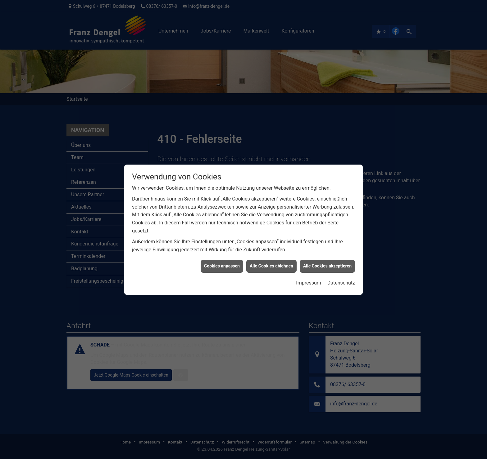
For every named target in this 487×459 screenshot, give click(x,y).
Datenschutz (341, 276)
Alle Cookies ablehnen (271, 259)
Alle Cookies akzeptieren (327, 259)
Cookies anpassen (222, 259)
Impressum (308, 276)
